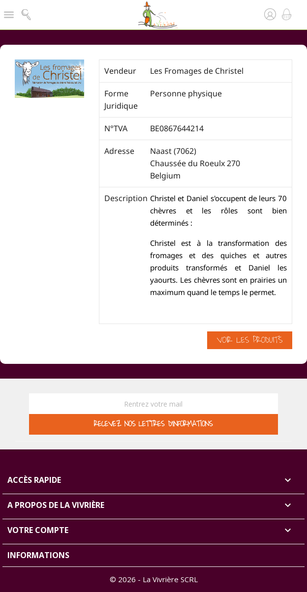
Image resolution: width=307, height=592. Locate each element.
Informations (38, 555)
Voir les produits (249, 340)
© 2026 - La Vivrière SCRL (154, 579)
